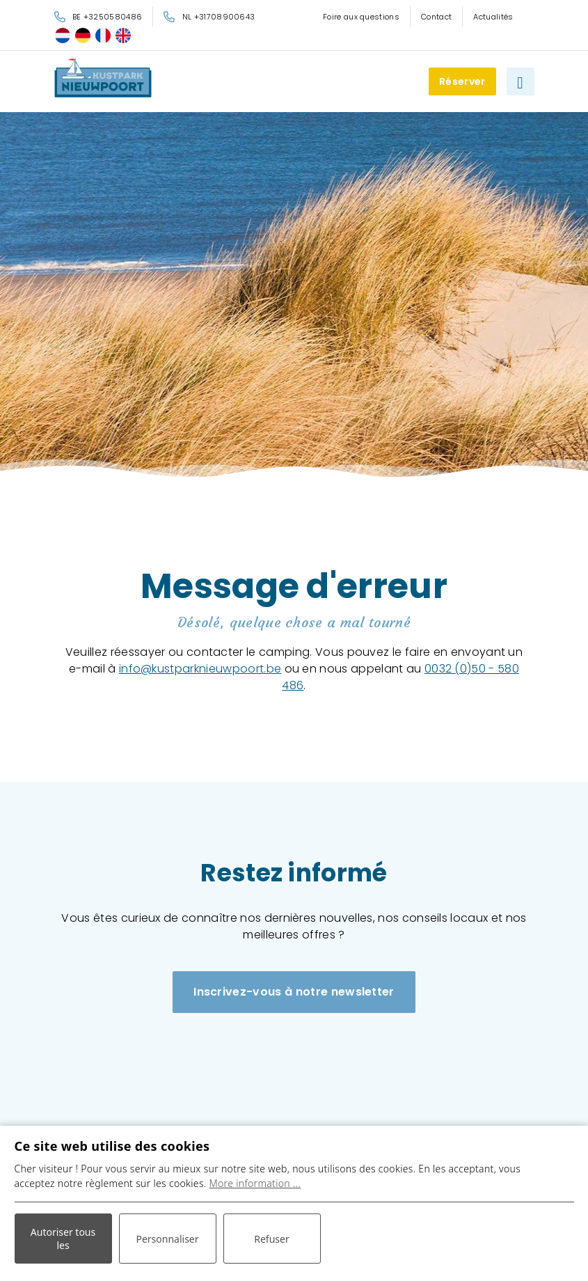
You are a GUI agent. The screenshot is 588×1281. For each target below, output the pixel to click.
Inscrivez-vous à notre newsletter (294, 992)
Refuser (271, 1238)
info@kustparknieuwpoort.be (200, 669)
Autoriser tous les (63, 1238)
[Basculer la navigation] (520, 81)
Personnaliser (167, 1238)
